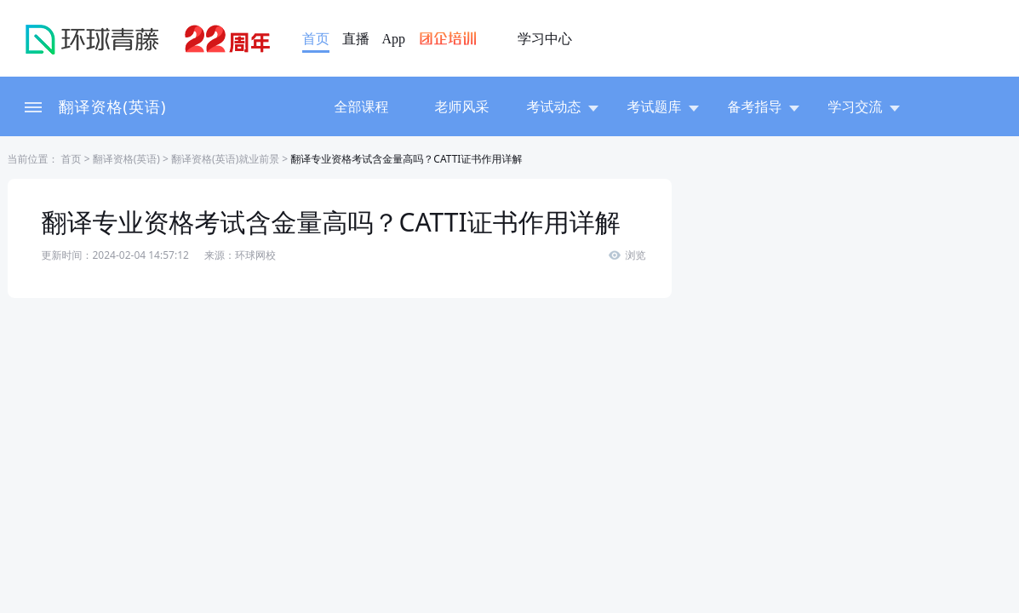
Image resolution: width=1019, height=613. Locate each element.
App (394, 39)
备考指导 (763, 106)
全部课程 (362, 106)
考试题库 (663, 106)
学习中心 (545, 39)
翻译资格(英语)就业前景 (225, 159)
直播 (355, 39)
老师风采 (462, 106)
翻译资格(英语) (113, 106)
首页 (315, 39)
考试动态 (562, 106)
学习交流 (864, 106)
